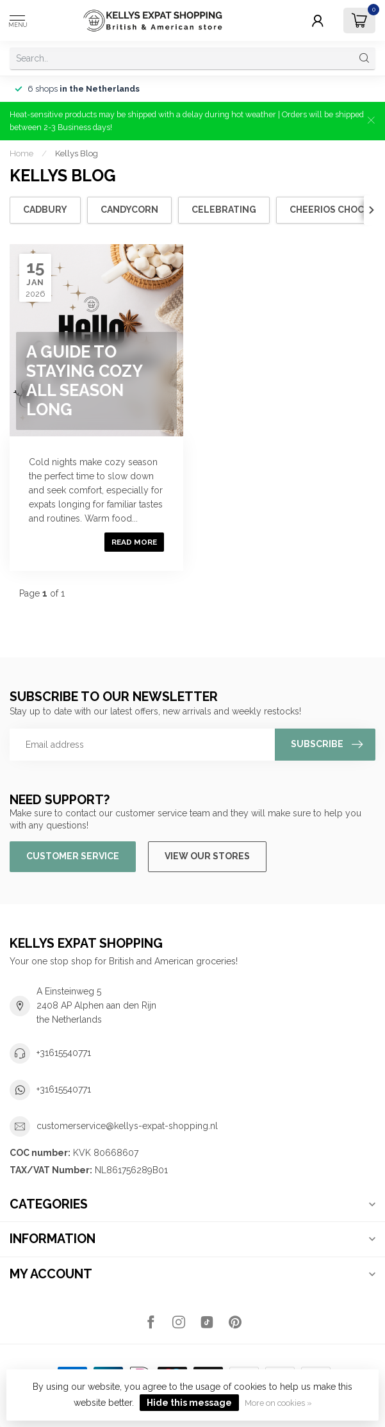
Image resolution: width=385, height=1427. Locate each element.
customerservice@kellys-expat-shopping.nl (127, 1126)
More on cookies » (278, 1403)
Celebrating (224, 209)
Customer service (72, 856)
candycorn (129, 209)
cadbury (45, 209)
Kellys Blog (76, 153)
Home (21, 153)
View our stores (207, 856)
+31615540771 (64, 1053)
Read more (134, 542)
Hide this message (189, 1403)
